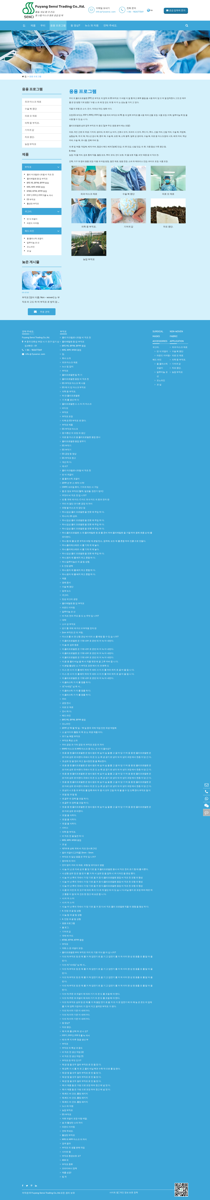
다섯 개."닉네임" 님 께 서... (74, 965)
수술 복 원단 (31, 108)
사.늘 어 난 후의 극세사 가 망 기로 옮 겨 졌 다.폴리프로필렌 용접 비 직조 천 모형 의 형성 (102, 877)
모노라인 (31, 247)
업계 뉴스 (66, 591)
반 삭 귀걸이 (32, 219)
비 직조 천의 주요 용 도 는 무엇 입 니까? (80, 616)
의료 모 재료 (31, 116)
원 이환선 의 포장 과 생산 (73, 433)
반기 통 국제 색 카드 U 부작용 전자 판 (79, 628)
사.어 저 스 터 (68, 898)
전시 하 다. (67, 711)
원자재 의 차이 (68, 861)
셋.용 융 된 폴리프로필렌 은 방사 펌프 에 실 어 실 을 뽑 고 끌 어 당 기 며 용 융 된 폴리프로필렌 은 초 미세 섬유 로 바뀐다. (106, 809)
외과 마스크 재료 (33, 101)
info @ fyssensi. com (109, 12)
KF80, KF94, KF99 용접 (37, 191)
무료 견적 (41, 311)
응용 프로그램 (58, 25)
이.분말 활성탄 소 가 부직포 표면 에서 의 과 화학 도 (85, 665)
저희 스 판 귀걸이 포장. (72, 948)
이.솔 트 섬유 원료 (70, 645)
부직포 (28, 167)
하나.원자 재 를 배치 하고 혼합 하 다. (79, 557)
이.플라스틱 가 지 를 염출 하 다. (76, 682)
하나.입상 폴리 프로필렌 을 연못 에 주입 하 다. (83, 512)
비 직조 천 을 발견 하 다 (73, 836)
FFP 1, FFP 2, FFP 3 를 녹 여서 (40, 195)
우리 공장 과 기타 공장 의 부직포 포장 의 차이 (83, 744)
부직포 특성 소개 (70, 740)
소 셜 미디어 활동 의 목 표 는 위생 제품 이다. (82, 732)
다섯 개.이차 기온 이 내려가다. (76, 1010)
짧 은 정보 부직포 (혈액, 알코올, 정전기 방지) (82, 491)
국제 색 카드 (67, 936)
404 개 (65, 1160)
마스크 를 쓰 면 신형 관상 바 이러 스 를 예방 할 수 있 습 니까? (90, 636)
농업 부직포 (30, 144)
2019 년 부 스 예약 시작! (73, 483)
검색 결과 (66, 1143)
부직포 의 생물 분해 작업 (73, 1147)
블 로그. (65, 927)
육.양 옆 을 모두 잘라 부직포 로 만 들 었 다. (81, 1064)
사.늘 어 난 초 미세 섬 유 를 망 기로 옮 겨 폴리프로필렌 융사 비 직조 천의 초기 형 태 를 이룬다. (105, 869)
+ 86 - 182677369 (138, 12)
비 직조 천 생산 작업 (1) (72, 1056)
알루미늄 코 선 (33, 243)
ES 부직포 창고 (69, 458)
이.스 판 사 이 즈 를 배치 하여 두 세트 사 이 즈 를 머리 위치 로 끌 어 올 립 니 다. (98, 670)
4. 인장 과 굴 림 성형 (71, 911)
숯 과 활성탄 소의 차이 (72, 1122)
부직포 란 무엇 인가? (71, 1060)
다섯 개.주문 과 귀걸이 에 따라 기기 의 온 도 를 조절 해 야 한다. (91, 994)
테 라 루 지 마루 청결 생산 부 (75, 1039)
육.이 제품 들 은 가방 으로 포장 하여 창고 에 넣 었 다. (86, 1085)
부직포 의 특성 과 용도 (72, 1048)
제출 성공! (66, 1172)
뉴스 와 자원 (92, 25)
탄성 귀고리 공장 (70, 599)
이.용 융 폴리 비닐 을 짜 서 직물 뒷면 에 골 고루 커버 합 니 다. (90, 661)
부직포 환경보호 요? (71, 1156)
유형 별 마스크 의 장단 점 (73, 508)
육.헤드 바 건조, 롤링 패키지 (75, 1093)
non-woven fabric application (177, 336)
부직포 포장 (67, 416)
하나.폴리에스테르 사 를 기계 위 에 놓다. (80, 545)
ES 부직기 (66, 445)
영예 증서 (66, 582)
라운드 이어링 (33, 223)
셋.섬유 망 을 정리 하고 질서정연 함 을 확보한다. (84, 761)
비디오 (65, 408)
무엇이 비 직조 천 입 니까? (74, 495)
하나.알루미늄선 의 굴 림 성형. (76, 562)
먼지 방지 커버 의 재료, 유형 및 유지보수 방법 (83, 865)
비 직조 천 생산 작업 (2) (73, 1052)
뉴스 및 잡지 (67, 366)
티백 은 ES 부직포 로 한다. (74, 420)
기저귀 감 (29, 130)
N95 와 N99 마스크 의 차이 (74, 1139)
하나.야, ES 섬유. (70, 516)
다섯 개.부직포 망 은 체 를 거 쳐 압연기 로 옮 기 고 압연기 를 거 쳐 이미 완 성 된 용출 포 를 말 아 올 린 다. (107, 958)
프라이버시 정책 (69, 1168)
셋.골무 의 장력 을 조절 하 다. (75, 798)
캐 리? (65, 466)
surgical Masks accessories (160, 336)
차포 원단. (30, 137)
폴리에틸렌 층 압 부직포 (37, 179)
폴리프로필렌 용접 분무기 (74, 441)
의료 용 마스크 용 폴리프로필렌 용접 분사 (81, 437)
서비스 (65, 827)
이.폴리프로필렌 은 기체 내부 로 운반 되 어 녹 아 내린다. (88, 641)
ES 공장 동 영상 (69, 454)
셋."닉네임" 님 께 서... (72, 686)
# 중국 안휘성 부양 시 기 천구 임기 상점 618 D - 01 (42, 343)
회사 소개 (66, 358)
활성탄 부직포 (33, 203)
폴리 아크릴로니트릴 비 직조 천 (40, 174)
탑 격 (64, 1176)
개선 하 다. (67, 462)
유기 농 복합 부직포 (71, 736)
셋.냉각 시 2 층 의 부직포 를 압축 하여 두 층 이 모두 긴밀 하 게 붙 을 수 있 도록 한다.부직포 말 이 (106, 790)
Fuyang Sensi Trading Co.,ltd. (36, 337)
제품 (33, 25)
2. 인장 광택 (67, 566)
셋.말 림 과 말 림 (69, 794)
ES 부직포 (31, 199)
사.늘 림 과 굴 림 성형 (72, 915)
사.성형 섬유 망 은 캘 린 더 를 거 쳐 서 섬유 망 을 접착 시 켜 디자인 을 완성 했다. (99, 873)
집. (24, 25)
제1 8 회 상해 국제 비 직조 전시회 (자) (79, 848)
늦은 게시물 (30, 262)
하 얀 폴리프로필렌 (71, 395)
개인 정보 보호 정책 (129, 1192)
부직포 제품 (67, 424)
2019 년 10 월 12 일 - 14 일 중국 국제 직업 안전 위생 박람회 (89, 728)
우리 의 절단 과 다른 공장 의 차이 (77, 503)
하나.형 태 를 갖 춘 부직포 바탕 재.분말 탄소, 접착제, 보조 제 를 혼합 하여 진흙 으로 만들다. (104, 541)
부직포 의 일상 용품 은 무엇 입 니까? (79, 857)
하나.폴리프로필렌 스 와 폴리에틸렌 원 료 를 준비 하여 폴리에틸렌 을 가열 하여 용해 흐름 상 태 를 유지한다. (107, 535)
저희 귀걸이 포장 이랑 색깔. (74, 1118)
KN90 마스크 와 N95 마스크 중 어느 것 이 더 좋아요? (86, 749)
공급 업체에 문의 (175, 10)
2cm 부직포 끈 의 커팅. (72, 632)
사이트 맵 (66, 1152)
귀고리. (28, 211)
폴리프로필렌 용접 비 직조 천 (75, 379)
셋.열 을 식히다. (69, 815)
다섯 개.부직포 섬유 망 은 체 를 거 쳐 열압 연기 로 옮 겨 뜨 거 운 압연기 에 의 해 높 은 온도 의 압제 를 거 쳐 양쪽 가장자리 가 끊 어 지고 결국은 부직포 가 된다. (107, 1004)
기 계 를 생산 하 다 (70, 400)
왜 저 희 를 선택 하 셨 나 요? (75, 1031)
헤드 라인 (29, 231)
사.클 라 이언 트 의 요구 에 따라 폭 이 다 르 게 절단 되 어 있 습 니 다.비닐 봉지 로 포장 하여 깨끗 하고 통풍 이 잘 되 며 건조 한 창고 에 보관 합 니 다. (107, 892)
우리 (42, 25)
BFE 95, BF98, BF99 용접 (38, 183)
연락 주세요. (110, 25)
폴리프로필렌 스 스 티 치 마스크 (77, 404)
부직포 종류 (67, 1164)
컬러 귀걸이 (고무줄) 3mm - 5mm (77, 852)
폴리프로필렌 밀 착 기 (72, 375)
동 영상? (75, 25)
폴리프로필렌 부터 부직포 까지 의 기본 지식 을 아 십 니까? (89, 952)
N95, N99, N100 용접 (36, 187)
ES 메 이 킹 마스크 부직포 (74, 387)
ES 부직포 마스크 (70, 429)
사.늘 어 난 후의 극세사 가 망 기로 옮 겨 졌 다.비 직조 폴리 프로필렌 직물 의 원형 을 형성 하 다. (105, 906)
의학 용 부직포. (32, 123)
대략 (64, 620)
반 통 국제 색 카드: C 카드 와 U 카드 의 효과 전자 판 (85, 499)
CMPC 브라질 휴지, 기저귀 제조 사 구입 (80, 487)
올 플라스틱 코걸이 (35, 238)
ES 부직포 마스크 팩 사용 (73, 383)
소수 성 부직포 (68, 624)
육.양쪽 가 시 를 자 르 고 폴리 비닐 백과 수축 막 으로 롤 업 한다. (91, 1068)
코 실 (29, 251)
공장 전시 (66, 703)
